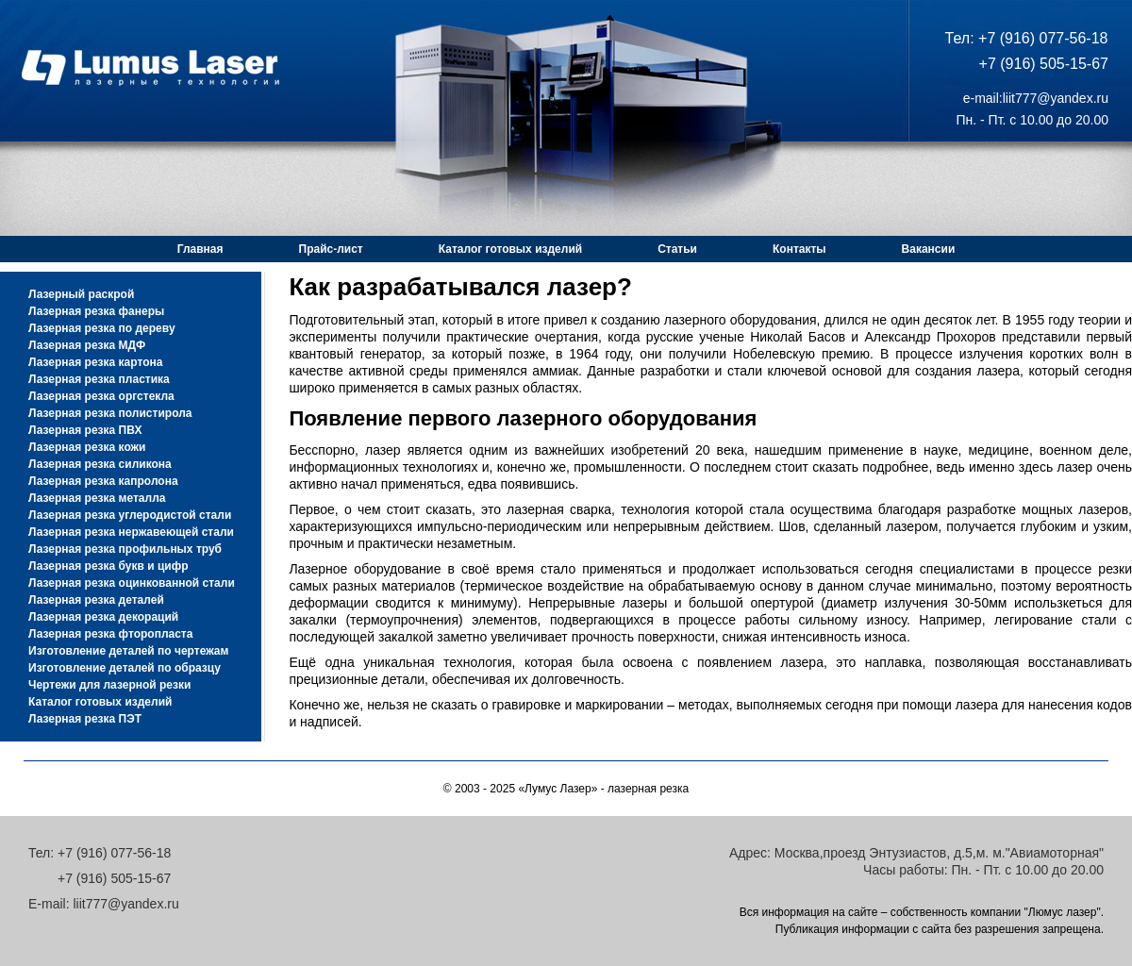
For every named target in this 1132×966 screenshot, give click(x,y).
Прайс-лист (331, 249)
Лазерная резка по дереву (101, 328)
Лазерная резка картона (95, 362)
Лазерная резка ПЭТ (85, 718)
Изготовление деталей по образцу (124, 668)
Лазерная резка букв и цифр (108, 566)
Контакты (799, 249)
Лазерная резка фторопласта (110, 634)
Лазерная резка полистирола (109, 413)
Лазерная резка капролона (103, 481)
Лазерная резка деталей (96, 600)
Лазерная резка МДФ (86, 345)
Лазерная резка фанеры (96, 311)
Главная (200, 249)
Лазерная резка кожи (87, 447)
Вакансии (929, 249)
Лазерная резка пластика (99, 379)
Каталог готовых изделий (510, 249)
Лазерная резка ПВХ (85, 430)
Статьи (677, 249)
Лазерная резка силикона (100, 464)
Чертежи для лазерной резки (109, 684)
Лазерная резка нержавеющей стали (131, 532)
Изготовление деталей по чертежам (128, 651)
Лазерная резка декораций (103, 617)
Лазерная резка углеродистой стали (129, 515)
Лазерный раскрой (81, 294)
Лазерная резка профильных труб (125, 549)
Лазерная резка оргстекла (101, 396)
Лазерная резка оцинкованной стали (131, 583)
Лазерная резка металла (96, 498)
